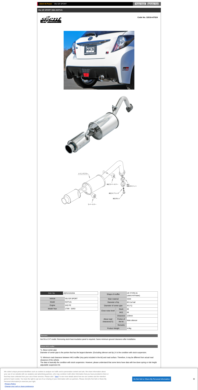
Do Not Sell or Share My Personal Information (151, 380)
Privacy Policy (10, 385)
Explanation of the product (140, 4)
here (56, 377)
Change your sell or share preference (19, 387)
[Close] (194, 380)
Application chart (153, 4)
